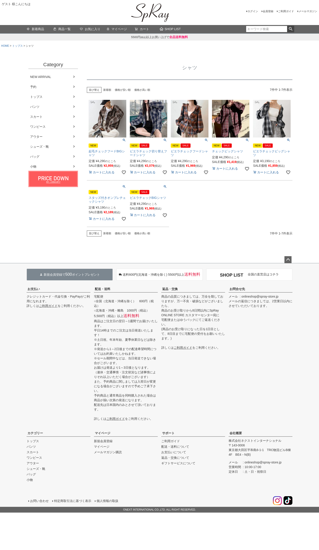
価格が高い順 (142, 89)
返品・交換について (175, 457)
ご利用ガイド (286, 11)
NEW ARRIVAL (40, 77)
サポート (168, 433)
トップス (17, 45)
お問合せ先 (237, 289)
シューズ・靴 (39, 146)
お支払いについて (173, 452)
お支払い (33, 289)
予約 (33, 87)
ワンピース (38, 126)
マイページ (116, 29)
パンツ (34, 106)
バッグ (34, 156)
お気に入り (90, 29)
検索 (290, 29)
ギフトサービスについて (178, 463)
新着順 (107, 89)
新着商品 (35, 29)
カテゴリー (35, 433)
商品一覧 (62, 29)
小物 (33, 166)
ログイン (252, 11)
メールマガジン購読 (108, 452)
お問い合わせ (39, 501)
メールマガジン (308, 11)
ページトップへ (288, 259)
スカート (36, 116)
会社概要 (236, 433)
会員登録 (268, 11)
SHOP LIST (170, 29)
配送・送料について (175, 446)
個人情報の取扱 (107, 501)
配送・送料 (102, 289)
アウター (36, 136)
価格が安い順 (123, 89)
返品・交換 (170, 289)
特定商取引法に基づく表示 (72, 501)
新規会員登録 (103, 441)
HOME (5, 45)
